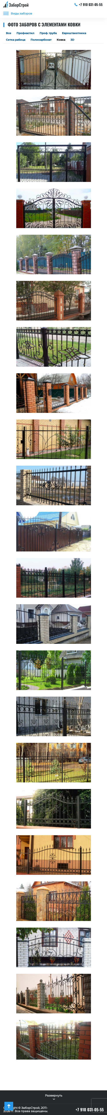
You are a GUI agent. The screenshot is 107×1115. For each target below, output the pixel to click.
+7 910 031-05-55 (89, 4)
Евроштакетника (74, 33)
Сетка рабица (15, 39)
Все (8, 33)
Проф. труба (48, 33)
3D (72, 39)
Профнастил (25, 33)
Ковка (61, 39)
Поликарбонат (41, 39)
